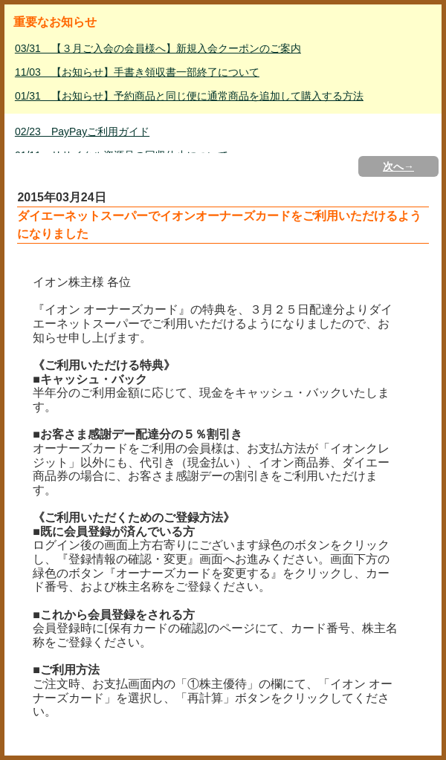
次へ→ (398, 166)
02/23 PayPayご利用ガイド (82, 131)
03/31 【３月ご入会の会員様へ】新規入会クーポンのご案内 (158, 48)
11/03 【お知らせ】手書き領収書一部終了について (137, 72)
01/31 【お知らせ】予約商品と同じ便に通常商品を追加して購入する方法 (189, 96)
